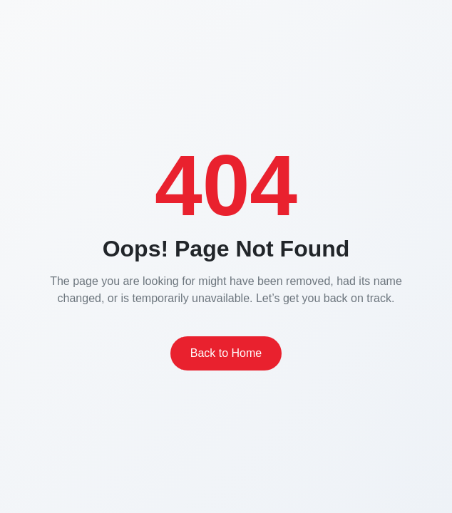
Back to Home (226, 353)
